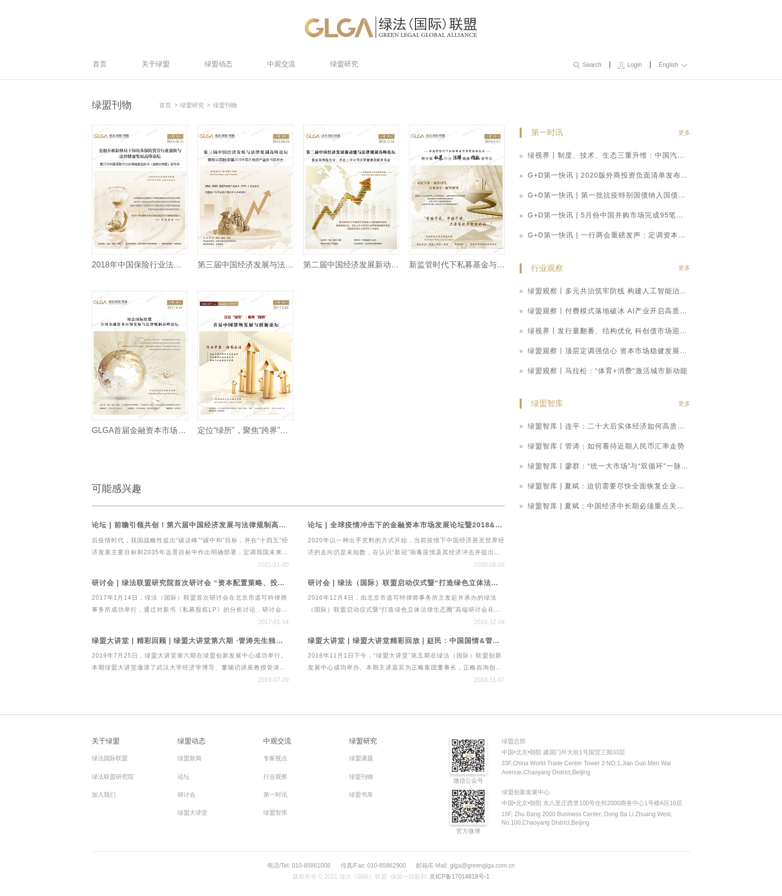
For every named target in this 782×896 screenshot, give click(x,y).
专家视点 (275, 758)
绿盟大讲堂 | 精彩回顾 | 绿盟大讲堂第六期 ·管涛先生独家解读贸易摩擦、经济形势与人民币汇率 (190, 641)
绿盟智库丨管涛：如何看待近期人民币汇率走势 (602, 446)
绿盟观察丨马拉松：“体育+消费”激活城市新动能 (604, 371)
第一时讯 (275, 794)
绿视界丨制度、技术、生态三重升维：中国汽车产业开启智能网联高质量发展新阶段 (605, 155)
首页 (100, 64)
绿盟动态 (218, 64)
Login (630, 64)
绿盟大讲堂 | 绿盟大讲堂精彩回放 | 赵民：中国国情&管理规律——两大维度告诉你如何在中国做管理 (406, 641)
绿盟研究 (344, 64)
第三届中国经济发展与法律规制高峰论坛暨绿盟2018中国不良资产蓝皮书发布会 (245, 264)
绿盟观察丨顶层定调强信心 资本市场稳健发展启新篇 (605, 351)
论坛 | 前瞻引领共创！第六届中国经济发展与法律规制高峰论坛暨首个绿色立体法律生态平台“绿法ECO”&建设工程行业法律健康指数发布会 (190, 525)
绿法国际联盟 (110, 758)
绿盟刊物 (225, 105)
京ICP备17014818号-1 (459, 876)
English (673, 64)
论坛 (184, 776)
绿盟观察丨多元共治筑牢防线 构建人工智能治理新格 (605, 291)
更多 (684, 132)
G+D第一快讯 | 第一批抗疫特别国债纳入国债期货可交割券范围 (605, 195)
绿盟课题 (361, 758)
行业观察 (275, 776)
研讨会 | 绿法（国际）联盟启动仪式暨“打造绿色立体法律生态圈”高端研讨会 (406, 583)
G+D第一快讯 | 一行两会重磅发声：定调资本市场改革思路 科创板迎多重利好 (605, 235)
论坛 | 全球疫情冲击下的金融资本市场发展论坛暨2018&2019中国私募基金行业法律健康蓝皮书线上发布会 (406, 525)
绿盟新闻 (189, 758)
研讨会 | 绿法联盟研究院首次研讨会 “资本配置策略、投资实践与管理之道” (190, 583)
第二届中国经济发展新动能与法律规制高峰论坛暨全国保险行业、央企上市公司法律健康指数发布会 (351, 264)
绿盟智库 (275, 812)
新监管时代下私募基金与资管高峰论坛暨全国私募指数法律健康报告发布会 (457, 264)
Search (587, 64)
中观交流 (281, 64)
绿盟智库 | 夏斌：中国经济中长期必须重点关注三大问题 (605, 506)
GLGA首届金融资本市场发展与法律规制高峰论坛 (140, 430)
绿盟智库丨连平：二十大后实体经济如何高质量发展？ (605, 426)
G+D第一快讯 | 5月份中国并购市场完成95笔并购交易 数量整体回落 (605, 215)
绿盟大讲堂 (192, 812)
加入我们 (104, 794)
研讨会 (187, 794)
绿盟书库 (361, 794)
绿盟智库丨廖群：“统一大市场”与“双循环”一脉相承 (605, 466)
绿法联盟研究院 (113, 776)
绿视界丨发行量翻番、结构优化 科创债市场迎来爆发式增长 (605, 331)
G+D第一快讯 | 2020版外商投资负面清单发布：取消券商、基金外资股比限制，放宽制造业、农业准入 (605, 175)
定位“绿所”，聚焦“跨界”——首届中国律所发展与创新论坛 (245, 430)
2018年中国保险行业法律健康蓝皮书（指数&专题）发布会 (140, 264)
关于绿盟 (156, 64)
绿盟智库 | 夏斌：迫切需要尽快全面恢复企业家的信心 (605, 486)
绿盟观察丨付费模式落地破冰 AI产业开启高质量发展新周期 (605, 311)
